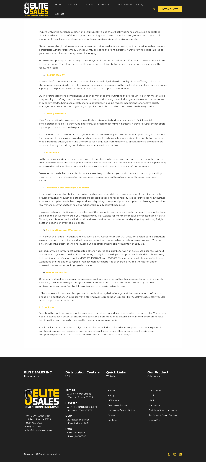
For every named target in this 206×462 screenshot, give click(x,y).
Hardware (154, 405)
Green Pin (154, 420)
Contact (59, 14)
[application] (77, 4)
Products (71, 4)
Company (101, 4)
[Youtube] (174, 454)
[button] (154, 9)
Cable (152, 395)
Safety (133, 4)
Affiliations (113, 400)
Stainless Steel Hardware (163, 410)
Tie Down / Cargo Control (163, 415)
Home (58, 4)
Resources (119, 4)
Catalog (86, 4)
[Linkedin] (180, 454)
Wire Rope (155, 390)
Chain (152, 400)
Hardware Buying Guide (121, 410)
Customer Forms (117, 405)
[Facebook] (169, 454)
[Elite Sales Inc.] (36, 9)
